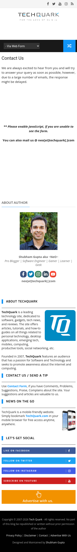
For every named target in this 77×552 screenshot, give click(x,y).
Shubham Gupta (55, 542)
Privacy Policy (14, 535)
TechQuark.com (37, 416)
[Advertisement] (39, 173)
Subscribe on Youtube (39, 480)
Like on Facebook (39, 450)
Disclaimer (30, 535)
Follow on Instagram (39, 470)
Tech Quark (35, 519)
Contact (43, 535)
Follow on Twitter (39, 460)
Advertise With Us (61, 535)
